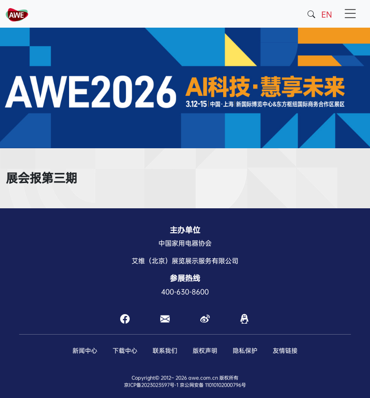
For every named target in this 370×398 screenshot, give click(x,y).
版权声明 (205, 351)
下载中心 (125, 351)
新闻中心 (84, 351)
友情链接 (285, 351)
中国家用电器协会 (185, 243)
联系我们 (165, 351)
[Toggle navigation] (350, 14)
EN (326, 15)
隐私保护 (245, 351)
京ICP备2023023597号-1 (151, 385)
